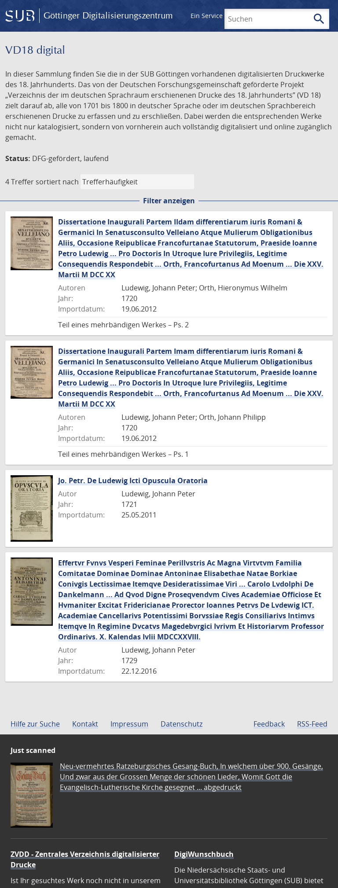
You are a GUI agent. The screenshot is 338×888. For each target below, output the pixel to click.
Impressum (129, 724)
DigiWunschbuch (204, 854)
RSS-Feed (312, 724)
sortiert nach (57, 182)
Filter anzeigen (169, 200)
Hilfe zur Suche (35, 724)
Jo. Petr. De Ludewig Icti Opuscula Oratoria (133, 480)
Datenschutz (181, 724)
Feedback (269, 724)
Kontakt (85, 724)
